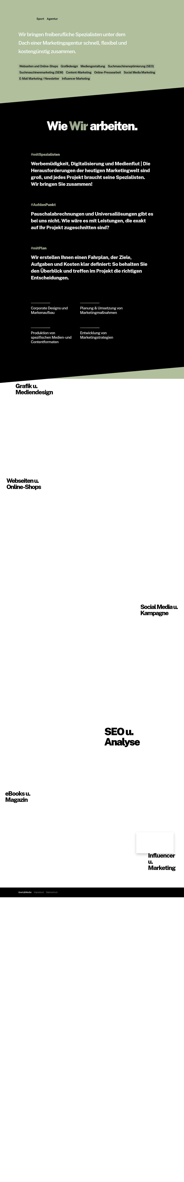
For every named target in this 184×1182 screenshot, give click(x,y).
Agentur (52, 18)
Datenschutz (52, 892)
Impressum (39, 892)
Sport (40, 18)
